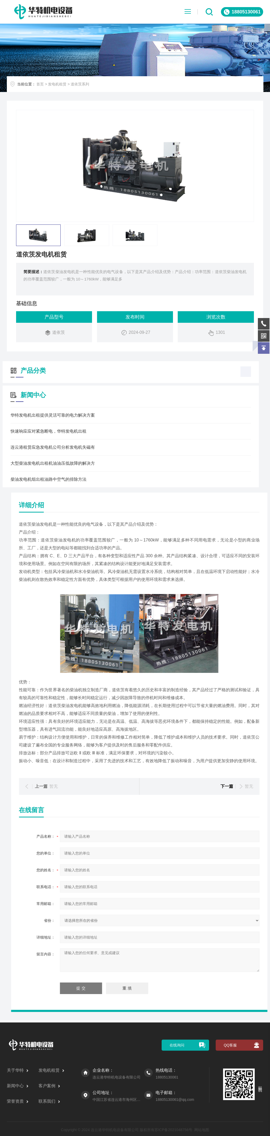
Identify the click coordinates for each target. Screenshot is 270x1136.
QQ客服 (230, 1120)
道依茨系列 (87, 86)
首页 (47, 86)
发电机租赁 (65, 86)
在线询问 (177, 1120)
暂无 (220, 786)
